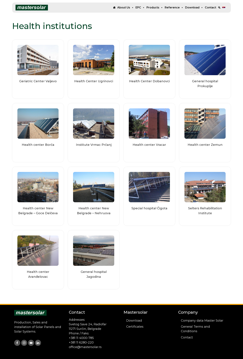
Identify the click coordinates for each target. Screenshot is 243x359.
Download (194, 8)
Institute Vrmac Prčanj (94, 145)
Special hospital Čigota (149, 208)
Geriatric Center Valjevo (38, 81)
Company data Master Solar (202, 320)
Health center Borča (38, 145)
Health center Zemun (205, 145)
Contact (210, 7)
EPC (140, 8)
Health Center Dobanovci (149, 81)
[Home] (114, 8)
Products (154, 8)
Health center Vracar (149, 145)
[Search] (219, 8)
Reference (174, 8)
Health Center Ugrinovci (93, 81)
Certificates (134, 326)
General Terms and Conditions (195, 329)
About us (125, 8)
